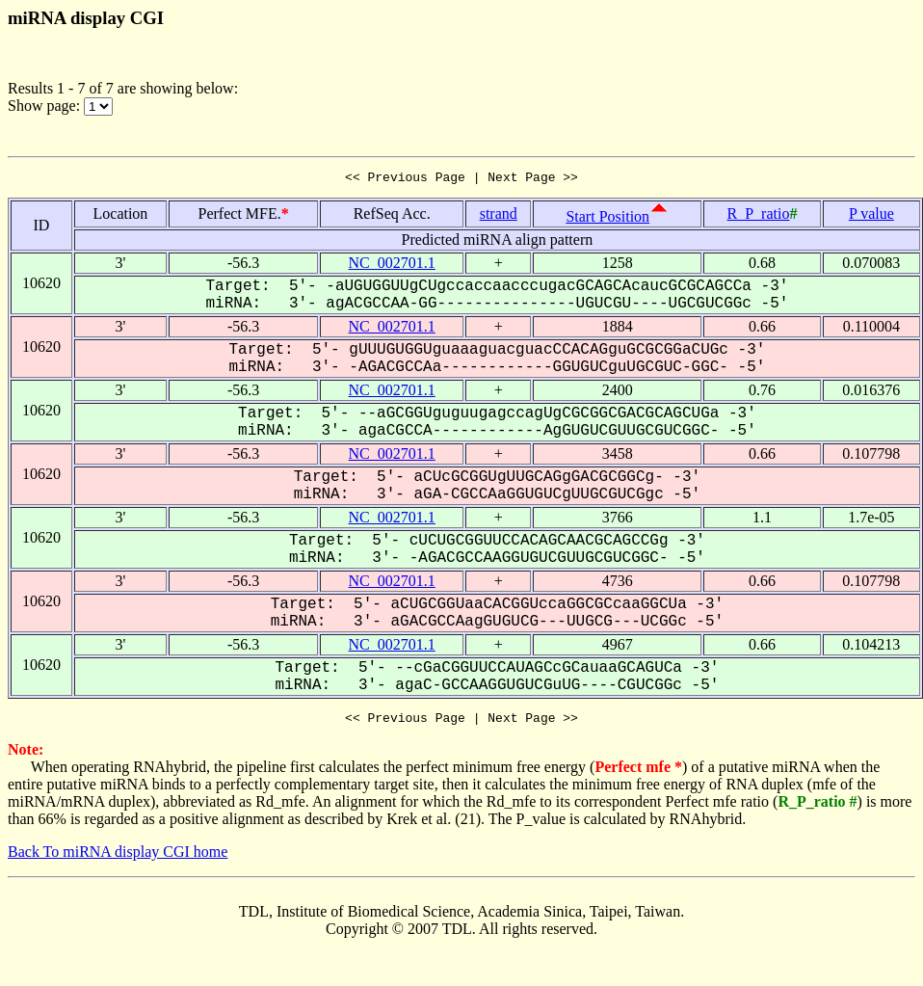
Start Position (607, 219)
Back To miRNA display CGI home (117, 857)
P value (871, 216)
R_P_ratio (758, 216)
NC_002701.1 (392, 265)
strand (498, 216)
